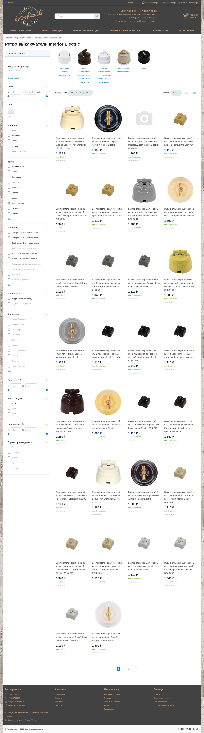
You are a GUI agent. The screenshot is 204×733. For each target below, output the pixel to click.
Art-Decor (16, 335)
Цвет (10, 104)
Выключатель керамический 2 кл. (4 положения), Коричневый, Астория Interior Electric (144, 495)
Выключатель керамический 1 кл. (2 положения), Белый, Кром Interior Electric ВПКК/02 (144, 566)
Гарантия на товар (112, 702)
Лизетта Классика (19, 350)
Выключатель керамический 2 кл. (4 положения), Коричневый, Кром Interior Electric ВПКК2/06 (71, 495)
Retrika (15, 214)
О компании (60, 694)
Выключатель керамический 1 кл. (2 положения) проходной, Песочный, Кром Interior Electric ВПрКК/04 (71, 214)
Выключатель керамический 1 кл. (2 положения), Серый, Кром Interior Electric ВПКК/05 (71, 283)
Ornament (16, 340)
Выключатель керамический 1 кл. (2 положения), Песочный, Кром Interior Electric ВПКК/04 (179, 141)
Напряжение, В (16, 424)
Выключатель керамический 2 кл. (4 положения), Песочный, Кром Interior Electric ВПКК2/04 (107, 212)
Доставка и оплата (112, 694)
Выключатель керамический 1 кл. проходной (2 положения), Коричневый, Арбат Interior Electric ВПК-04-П (70, 426)
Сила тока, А (14, 380)
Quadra (15, 345)
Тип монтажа (14, 293)
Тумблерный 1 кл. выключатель (25, 243)
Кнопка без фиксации (21, 280)
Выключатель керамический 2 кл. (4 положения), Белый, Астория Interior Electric (107, 637)
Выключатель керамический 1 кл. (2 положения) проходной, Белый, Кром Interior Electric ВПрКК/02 (179, 568)
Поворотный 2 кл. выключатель (25, 232)
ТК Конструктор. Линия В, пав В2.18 (20, 720)
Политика (59, 702)
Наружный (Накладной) (22, 298)
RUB (10, 2)
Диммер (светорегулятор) (23, 269)
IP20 (14, 403)
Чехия (14, 463)
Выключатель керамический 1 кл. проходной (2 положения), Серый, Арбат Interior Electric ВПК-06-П (143, 214)
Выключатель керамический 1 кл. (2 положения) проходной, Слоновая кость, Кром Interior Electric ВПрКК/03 (70, 568)
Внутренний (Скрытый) (21, 304)
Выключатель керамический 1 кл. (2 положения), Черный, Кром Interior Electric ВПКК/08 (107, 353)
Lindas (14, 198)
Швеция (15, 452)
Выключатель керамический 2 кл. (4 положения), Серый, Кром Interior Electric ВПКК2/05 (144, 283)
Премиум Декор (18, 366)
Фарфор (15, 130)
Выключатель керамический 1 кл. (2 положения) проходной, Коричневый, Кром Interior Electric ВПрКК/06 (179, 426)
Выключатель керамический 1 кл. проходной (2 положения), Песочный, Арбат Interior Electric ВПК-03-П (180, 284)
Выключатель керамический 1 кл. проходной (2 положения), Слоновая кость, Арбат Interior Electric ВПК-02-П (71, 143)
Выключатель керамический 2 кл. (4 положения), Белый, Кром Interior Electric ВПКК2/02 (71, 637)
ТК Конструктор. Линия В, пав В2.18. (142, 18)
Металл (15, 146)
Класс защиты (15, 398)
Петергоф (16, 329)
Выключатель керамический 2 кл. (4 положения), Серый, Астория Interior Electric (70, 353)
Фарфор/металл (19, 151)
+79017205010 (128, 11)
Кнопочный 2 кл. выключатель (25, 259)
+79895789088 (148, 11)
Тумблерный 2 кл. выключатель (25, 248)
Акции (106, 705)
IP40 (14, 414)
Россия (15, 447)
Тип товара (13, 227)
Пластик (15, 141)
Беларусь (16, 468)
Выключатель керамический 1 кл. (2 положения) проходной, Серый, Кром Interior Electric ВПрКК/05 (107, 284)
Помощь (107, 698)
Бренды (157, 694)
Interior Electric (14, 71)
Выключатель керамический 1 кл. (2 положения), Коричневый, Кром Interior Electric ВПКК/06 (144, 424)
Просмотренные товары (164, 705)
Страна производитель (20, 442)
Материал (13, 125)
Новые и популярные (79, 93)
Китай (14, 458)
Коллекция (13, 314)
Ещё (9, 117)
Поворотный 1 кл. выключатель (25, 238)
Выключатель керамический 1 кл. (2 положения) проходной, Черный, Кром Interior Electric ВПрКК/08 (143, 355)
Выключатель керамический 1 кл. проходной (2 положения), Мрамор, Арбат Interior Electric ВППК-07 (143, 143)
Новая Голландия (19, 319)
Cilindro (15, 356)
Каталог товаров (16, 53)
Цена (10, 86)
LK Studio (16, 208)
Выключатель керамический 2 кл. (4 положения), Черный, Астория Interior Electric (107, 141)
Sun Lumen (16, 177)
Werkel (15, 187)
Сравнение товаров (162, 698)
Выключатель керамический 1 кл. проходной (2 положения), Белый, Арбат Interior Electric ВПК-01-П (107, 497)
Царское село (18, 324)
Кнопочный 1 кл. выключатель (25, 253)
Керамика (16, 135)
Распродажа (109, 709)
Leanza (15, 193)
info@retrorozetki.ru (149, 21)
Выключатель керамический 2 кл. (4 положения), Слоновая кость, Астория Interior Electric (179, 212)
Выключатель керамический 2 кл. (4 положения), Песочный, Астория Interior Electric (107, 424)
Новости (131, 2)
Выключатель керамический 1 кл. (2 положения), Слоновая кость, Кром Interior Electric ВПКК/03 (179, 497)
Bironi (14, 172)
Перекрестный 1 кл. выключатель (26, 264)
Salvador (15, 182)
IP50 (14, 408)
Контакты (58, 705)
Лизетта (15, 361)
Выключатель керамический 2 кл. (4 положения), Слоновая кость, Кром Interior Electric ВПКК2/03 (107, 568)
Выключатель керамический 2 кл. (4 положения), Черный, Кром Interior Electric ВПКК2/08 (179, 353)
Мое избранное (160, 702)
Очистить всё (13, 78)
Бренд (11, 161)
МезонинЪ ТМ (18, 166)
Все (175, 93)
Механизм (16, 274)
